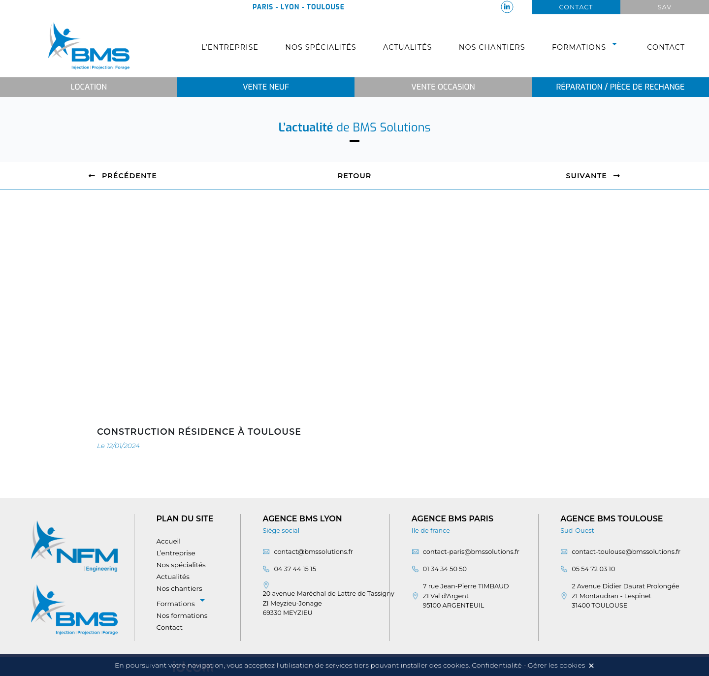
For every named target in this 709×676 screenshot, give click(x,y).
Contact (576, 7)
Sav (665, 7)
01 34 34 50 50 (445, 569)
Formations (586, 47)
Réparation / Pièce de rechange (620, 87)
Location (88, 87)
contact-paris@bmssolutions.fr (471, 551)
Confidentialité (496, 665)
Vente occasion (443, 87)
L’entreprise (229, 47)
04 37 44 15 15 (295, 569)
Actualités (407, 47)
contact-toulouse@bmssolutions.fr (626, 551)
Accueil (168, 541)
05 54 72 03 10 (593, 569)
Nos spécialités (320, 47)
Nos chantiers (492, 47)
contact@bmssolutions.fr (313, 551)
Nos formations (181, 615)
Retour (355, 175)
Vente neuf (266, 87)
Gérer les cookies (556, 665)
